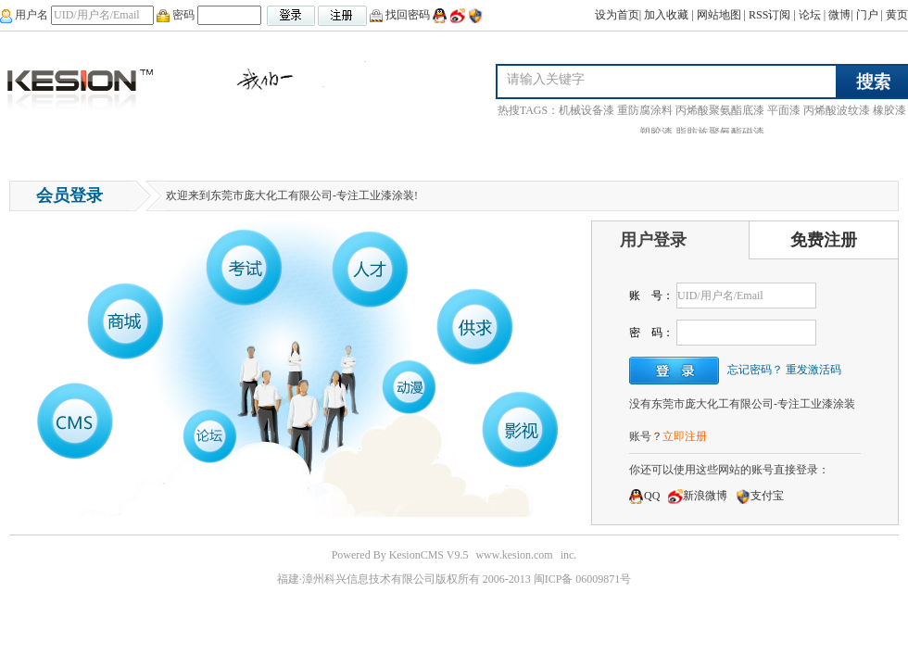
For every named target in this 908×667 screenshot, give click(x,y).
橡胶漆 (889, 110)
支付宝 (760, 495)
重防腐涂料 (645, 110)
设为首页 (617, 14)
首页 (31, 152)
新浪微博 (697, 495)
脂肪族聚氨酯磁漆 (719, 132)
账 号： (651, 295)
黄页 (897, 14)
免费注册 (823, 240)
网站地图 (719, 14)
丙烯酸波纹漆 (836, 110)
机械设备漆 (586, 110)
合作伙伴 (443, 152)
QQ (644, 495)
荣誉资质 (376, 152)
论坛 (810, 14)
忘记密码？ (755, 369)
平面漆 (784, 110)
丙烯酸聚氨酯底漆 (719, 110)
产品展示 (152, 152)
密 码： (651, 332)
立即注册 (684, 436)
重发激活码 (813, 369)
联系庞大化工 (297, 152)
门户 (867, 14)
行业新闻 (219, 152)
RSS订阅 (769, 14)
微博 (839, 14)
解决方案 (510, 152)
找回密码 (400, 14)
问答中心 (85, 152)
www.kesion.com (513, 554)
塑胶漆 (656, 132)
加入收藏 (666, 14)
